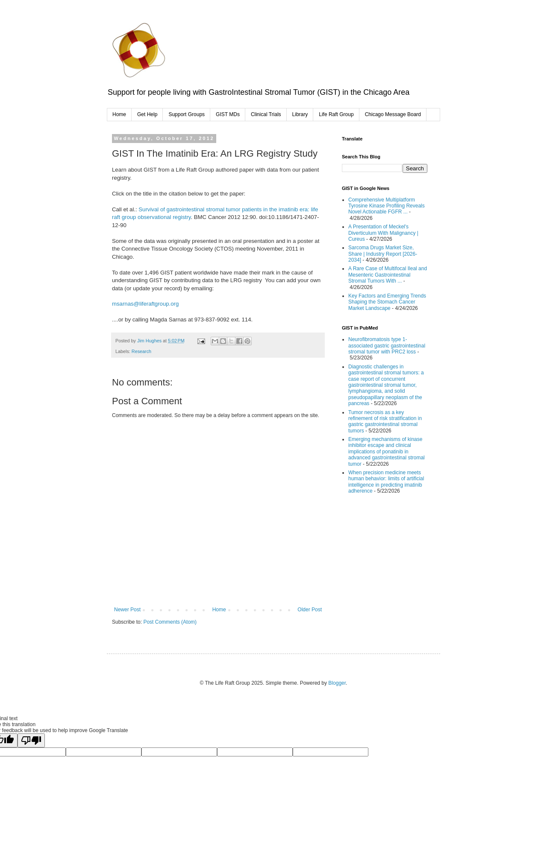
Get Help (147, 114)
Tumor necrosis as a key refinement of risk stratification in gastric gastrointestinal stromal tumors (385, 421)
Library (300, 114)
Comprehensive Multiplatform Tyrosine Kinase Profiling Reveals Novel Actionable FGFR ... (386, 206)
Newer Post (127, 610)
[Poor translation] (31, 740)
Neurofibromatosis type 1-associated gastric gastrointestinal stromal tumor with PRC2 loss (386, 345)
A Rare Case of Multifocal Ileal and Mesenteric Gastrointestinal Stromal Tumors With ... (387, 275)
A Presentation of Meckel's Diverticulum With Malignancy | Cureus (383, 233)
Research (141, 351)
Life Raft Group (336, 114)
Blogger (337, 683)
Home (119, 114)
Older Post (309, 610)
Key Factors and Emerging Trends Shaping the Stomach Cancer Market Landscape (387, 302)
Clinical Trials (266, 114)
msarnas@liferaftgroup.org (145, 304)
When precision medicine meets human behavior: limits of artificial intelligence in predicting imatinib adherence (386, 482)
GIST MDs (228, 114)
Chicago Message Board (393, 114)
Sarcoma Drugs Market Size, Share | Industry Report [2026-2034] (382, 254)
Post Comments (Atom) (170, 622)
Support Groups (186, 114)
